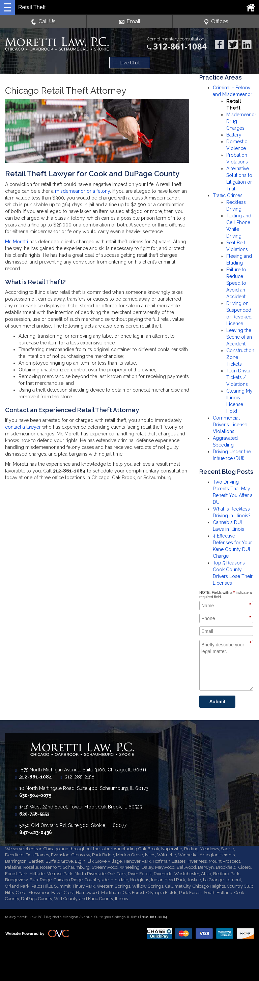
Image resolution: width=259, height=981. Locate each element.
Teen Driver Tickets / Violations (238, 377)
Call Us (43, 21)
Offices (216, 21)
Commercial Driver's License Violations (230, 424)
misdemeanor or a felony (82, 191)
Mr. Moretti (16, 241)
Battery (233, 134)
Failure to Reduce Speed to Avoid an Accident (236, 283)
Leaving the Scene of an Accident (239, 337)
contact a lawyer (23, 427)
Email (129, 21)
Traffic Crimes (227, 195)
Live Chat (130, 62)
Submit (217, 701)
